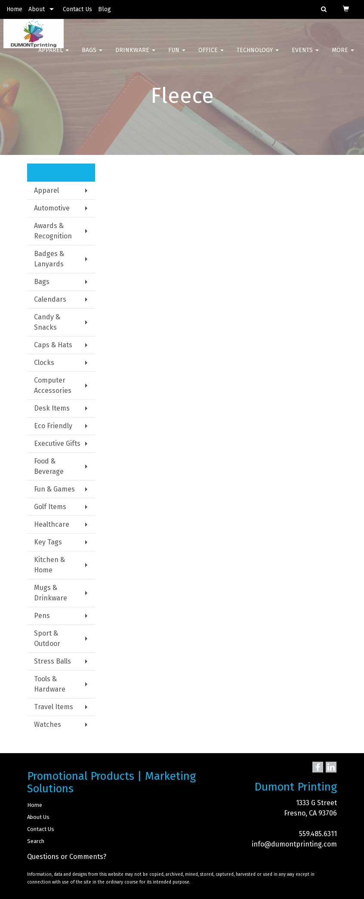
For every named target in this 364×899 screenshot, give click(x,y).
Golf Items (50, 507)
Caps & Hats (53, 345)
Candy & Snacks (47, 322)
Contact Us (77, 9)
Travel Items (53, 707)
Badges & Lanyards (49, 259)
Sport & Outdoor (47, 638)
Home (14, 9)
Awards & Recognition (53, 231)
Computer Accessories (52, 385)
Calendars (50, 299)
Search (35, 841)
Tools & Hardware (49, 684)
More (343, 55)
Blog (104, 9)
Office (211, 55)
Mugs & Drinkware (50, 593)
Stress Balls (52, 661)
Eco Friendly (53, 426)
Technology (258, 55)
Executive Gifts (57, 443)
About (36, 9)
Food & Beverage (49, 466)
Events (305, 55)
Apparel (53, 55)
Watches (47, 724)
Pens (42, 616)
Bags (92, 55)
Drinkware (135, 55)
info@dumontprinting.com (294, 844)
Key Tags (48, 542)
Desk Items (52, 408)
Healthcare (51, 524)
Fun (176, 55)
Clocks (44, 362)
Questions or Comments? (66, 857)
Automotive (52, 208)
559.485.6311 (318, 834)
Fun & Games (54, 489)
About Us (38, 817)
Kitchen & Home (49, 565)
